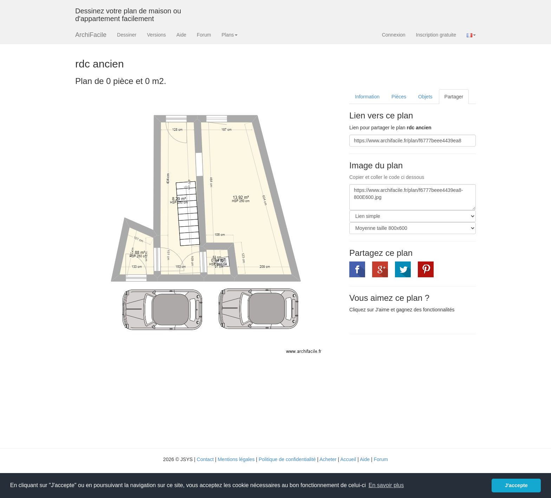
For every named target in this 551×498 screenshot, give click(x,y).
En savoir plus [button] (386, 485)
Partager (454, 96)
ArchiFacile (90, 34)
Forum (204, 35)
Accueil (348, 459)
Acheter (327, 459)
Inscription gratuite (436, 35)
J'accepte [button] (516, 485)
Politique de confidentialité (287, 459)
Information (367, 96)
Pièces (398, 96)
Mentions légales (236, 459)
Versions (156, 35)
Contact (205, 459)
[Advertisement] (408, 390)
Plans (229, 35)
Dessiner (126, 35)
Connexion (394, 35)
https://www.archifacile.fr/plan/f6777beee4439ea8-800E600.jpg (412, 197)
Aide (181, 35)
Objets (425, 96)
